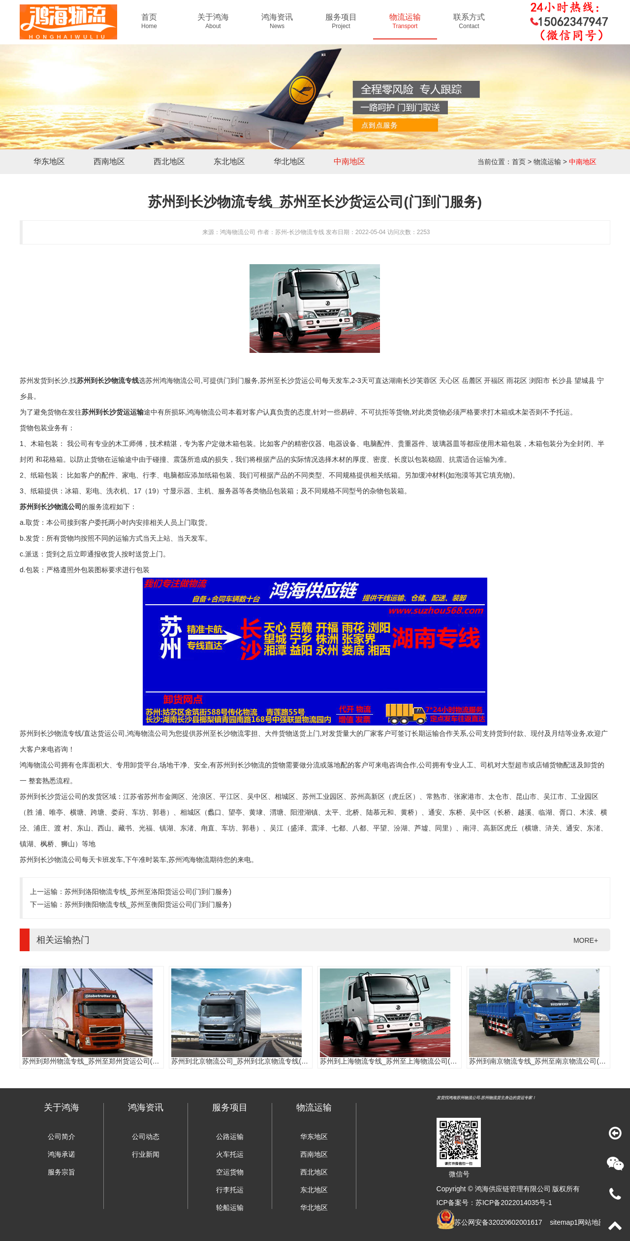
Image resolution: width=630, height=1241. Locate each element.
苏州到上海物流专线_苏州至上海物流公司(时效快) (396, 1061)
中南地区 (349, 161)
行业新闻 (145, 1154)
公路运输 (230, 1136)
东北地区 (229, 161)
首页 (519, 162)
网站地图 (591, 1222)
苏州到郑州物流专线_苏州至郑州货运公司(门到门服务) (105, 1061)
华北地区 (289, 161)
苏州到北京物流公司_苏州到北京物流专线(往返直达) (251, 1061)
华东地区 (49, 161)
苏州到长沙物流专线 (108, 380)
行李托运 (230, 1190)
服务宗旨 (61, 1172)
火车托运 (230, 1154)
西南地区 (109, 161)
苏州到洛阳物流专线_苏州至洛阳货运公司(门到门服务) (147, 892)
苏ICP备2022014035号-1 (513, 1203)
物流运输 (547, 162)
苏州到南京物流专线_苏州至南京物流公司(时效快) (545, 1061)
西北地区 (169, 161)
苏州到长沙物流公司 (51, 507)
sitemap (562, 1222)
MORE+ (585, 940)
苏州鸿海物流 (189, 859)
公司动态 (145, 1136)
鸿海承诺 (61, 1154)
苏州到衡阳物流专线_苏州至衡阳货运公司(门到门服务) (147, 904)
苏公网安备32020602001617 (498, 1222)
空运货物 (230, 1172)
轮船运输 (230, 1207)
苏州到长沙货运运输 (113, 412)
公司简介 (61, 1136)
